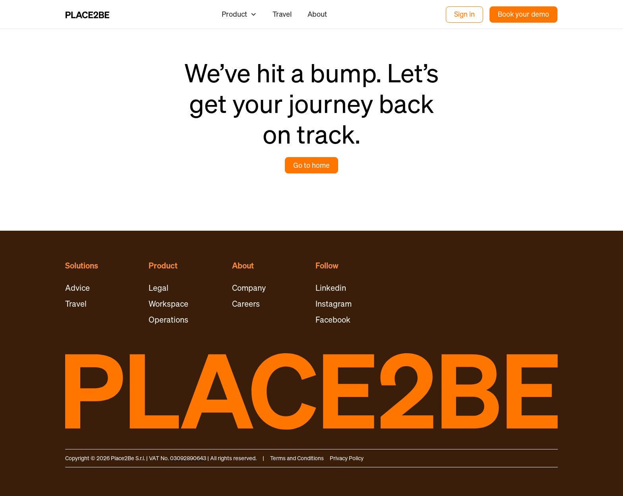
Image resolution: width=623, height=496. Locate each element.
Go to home (311, 165)
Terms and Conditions (297, 458)
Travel (282, 14)
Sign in (464, 14)
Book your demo (523, 14)
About (317, 14)
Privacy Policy (347, 458)
